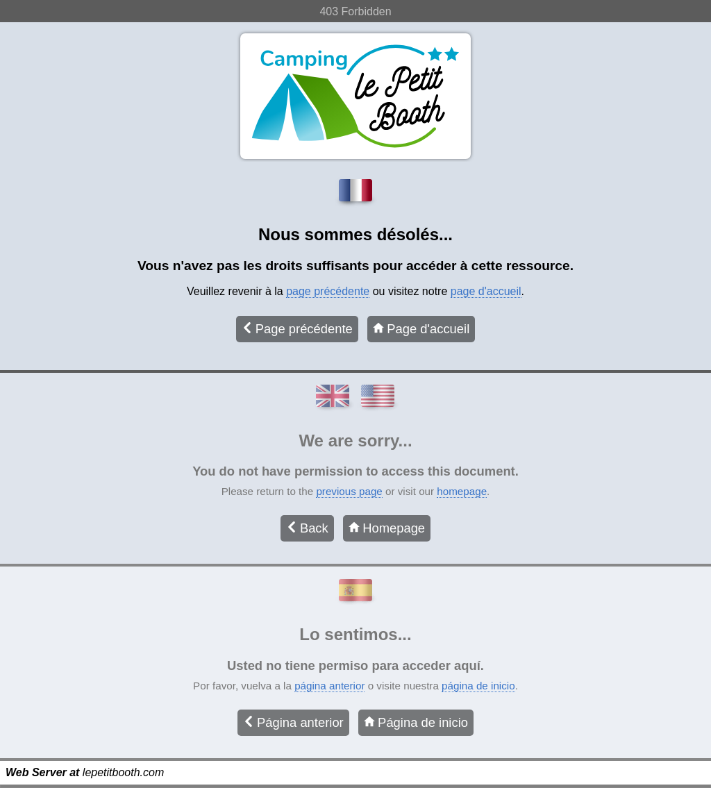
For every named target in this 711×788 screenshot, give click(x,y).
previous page (349, 491)
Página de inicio (416, 722)
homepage (462, 491)
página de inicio (478, 685)
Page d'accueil (421, 328)
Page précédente (297, 328)
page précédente (327, 291)
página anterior (329, 685)
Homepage (387, 528)
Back (307, 528)
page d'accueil (486, 291)
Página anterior (293, 722)
